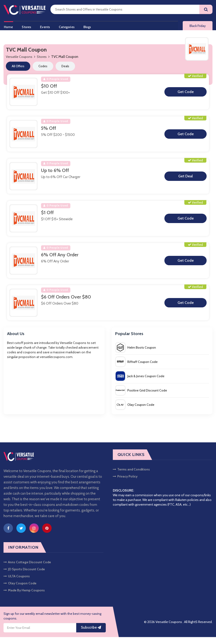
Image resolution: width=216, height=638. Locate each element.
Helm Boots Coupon (136, 348)
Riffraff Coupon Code (137, 362)
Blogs (89, 26)
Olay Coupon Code (135, 405)
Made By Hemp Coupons (24, 591)
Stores (26, 26)
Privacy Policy (125, 477)
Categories (68, 26)
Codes (42, 67)
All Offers (18, 67)
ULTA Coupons (17, 577)
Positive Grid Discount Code (141, 391)
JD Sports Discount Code (24, 570)
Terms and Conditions (131, 470)
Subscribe (91, 628)
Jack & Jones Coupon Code (140, 376)
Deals (65, 67)
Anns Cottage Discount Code (27, 563)
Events (46, 26)
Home (8, 26)
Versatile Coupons (19, 58)
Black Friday (197, 26)
